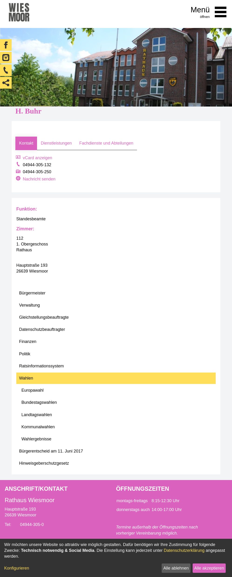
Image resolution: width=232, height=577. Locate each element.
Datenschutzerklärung (184, 550)
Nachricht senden (39, 179)
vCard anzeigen (37, 157)
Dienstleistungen (56, 143)
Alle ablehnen (176, 568)
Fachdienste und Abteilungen (106, 143)
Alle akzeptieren (209, 568)
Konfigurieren (16, 568)
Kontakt (26, 143)
